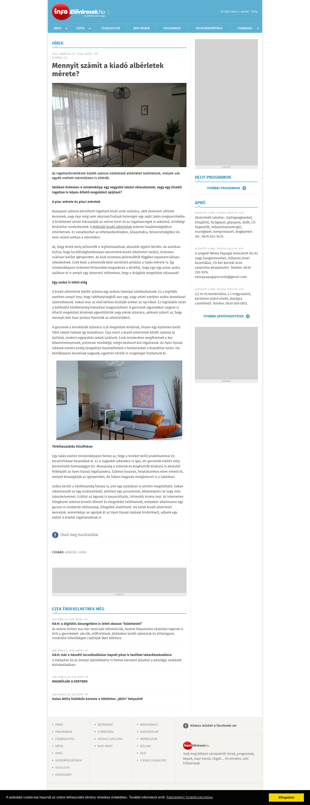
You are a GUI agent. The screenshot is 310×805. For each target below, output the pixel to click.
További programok (223, 188)
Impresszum (148, 739)
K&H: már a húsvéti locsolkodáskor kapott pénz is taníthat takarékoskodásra (112, 655)
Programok (172, 28)
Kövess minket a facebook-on (213, 725)
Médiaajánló (149, 725)
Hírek (58, 28)
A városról (106, 732)
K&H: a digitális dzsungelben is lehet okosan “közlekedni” (97, 624)
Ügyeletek (62, 767)
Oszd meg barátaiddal (79, 535)
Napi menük (142, 28)
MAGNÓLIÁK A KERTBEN (70, 681)
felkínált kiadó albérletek (112, 227)
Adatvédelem (149, 732)
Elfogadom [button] (286, 797)
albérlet (71, 552)
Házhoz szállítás (110, 739)
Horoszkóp (63, 775)
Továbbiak (244, 28)
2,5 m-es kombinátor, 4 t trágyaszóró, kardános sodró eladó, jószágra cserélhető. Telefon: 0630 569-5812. (223, 298)
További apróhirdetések (223, 316)
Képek (80, 28)
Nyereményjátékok (209, 28)
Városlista (108, 12)
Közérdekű (105, 725)
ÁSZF (143, 753)
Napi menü (105, 746)
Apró (58, 753)
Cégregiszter (110, 28)
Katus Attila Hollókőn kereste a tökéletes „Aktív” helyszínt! (97, 699)
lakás (82, 552)
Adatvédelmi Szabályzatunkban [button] (189, 797)
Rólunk (145, 746)
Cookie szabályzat (153, 760)
